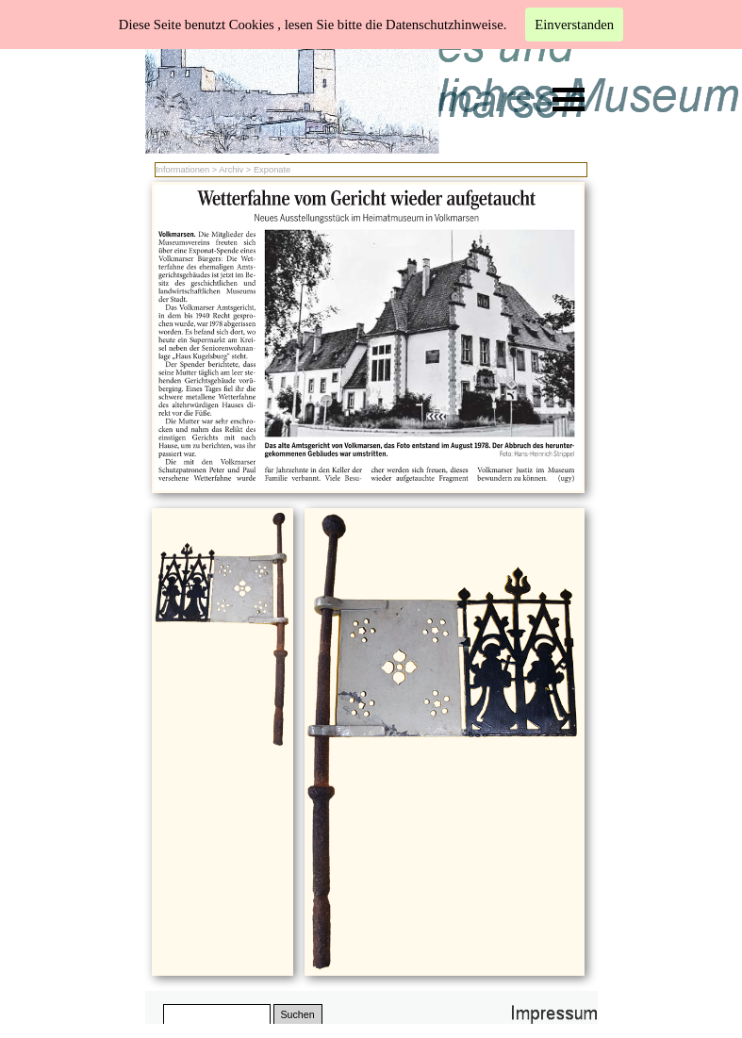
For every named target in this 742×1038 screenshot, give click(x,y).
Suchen (297, 1014)
